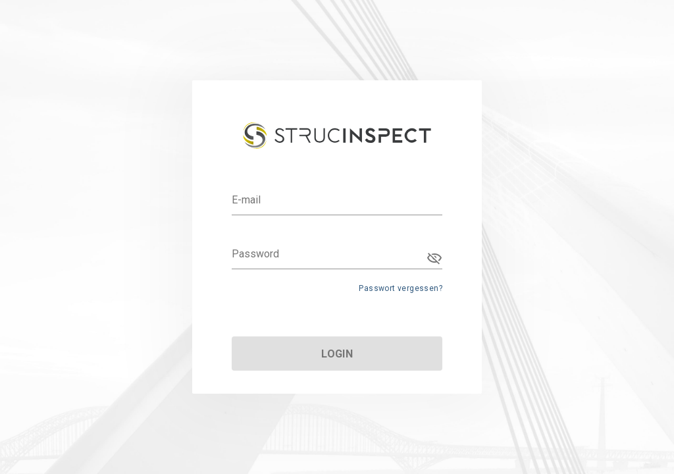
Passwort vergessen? (400, 288)
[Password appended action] (434, 258)
